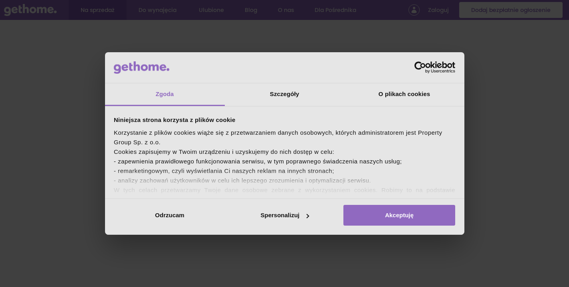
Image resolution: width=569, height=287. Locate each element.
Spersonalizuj (284, 215)
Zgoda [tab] (165, 93)
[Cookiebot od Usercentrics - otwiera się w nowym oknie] (420, 67)
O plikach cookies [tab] (404, 93)
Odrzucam (169, 215)
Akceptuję (399, 215)
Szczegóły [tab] (284, 93)
